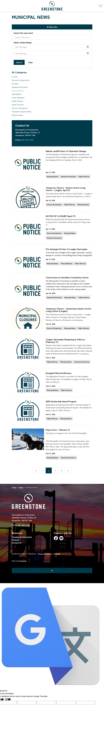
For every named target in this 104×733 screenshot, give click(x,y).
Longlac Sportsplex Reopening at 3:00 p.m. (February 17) (65, 340)
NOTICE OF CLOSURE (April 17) (61, 216)
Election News (17, 115)
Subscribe (52, 27)
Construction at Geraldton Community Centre (67, 277)
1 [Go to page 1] (42, 470)
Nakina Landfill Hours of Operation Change (66, 151)
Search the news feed (23, 33)
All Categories (19, 72)
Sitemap (15, 539)
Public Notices (83, 176)
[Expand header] (100, 6)
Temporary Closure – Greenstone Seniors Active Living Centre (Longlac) (68, 310)
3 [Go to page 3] (55, 470)
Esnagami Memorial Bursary (58, 373)
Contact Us (16, 542)
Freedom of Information (22, 536)
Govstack (22, 561)
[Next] (68, 470)
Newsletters (17, 94)
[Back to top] (52, 570)
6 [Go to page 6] (61, 470)
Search (19, 62)
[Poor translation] (7, 699)
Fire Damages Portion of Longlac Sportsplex (66, 249)
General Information (68, 176)
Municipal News (52, 176)
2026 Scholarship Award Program (61, 401)
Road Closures (18, 104)
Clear (30, 62)
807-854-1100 (27, 139)
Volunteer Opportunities (21, 111)
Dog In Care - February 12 (58, 430)
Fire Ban (15, 83)
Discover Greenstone (20, 80)
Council (15, 76)
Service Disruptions (54, 204)
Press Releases (66, 263)
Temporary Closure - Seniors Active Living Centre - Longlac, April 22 (65, 189)
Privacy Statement (45, 554)
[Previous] (36, 470)
